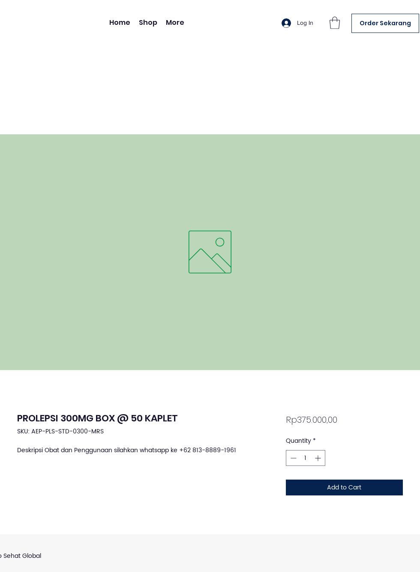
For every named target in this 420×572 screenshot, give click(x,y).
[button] (335, 23)
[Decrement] (292, 457)
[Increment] (318, 457)
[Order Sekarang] (385, 23)
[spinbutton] (305, 457)
